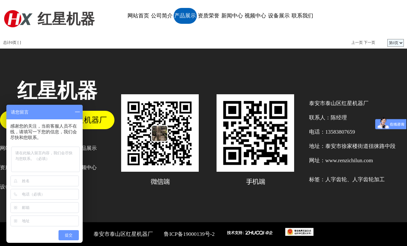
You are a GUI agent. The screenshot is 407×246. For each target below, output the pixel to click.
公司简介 (162, 16)
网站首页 (138, 16)
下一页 (369, 42)
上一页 (357, 42)
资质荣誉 (208, 16)
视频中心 (255, 16)
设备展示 (279, 16)
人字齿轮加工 (368, 179)
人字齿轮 (336, 179)
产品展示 (185, 16)
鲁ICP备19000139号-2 (189, 234)
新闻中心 (232, 16)
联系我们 (302, 16)
